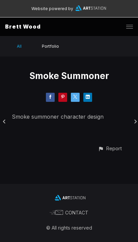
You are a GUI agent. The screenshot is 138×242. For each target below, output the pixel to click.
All (19, 46)
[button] (110, 148)
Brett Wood (23, 26)
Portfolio (50, 46)
